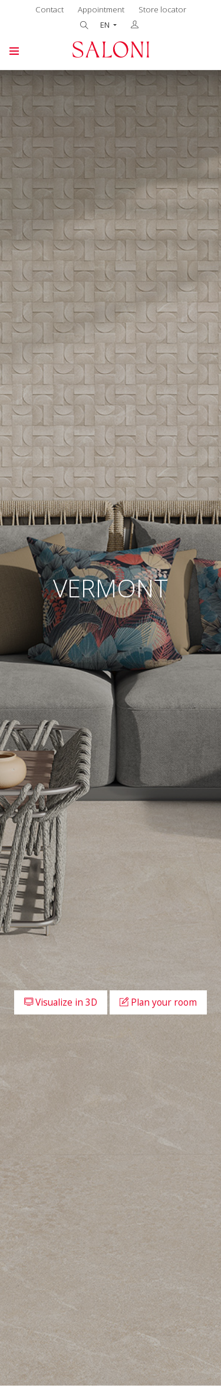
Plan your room (158, 1002)
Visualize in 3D (60, 1002)
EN (105, 25)
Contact (49, 9)
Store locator (162, 9)
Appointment (101, 9)
